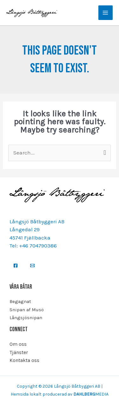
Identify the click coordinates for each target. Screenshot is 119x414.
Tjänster (19, 352)
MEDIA (91, 394)
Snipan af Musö (27, 309)
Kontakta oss (24, 360)
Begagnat (20, 301)
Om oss (18, 344)
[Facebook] (16, 266)
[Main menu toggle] (105, 12)
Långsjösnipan (26, 317)
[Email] (32, 266)
